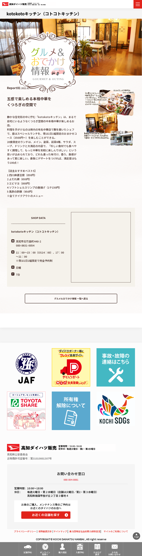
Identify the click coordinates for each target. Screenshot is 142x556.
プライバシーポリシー (25, 531)
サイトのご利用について (116, 531)
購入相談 (62, 552)
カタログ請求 (97, 553)
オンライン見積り (45, 553)
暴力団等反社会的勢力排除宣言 (84, 531)
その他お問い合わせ (114, 553)
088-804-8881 (71, 479)
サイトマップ (60, 531)
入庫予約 (80, 552)
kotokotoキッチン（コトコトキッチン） (44, 13)
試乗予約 (28, 552)
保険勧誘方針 (45, 531)
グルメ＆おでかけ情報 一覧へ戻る (71, 298)
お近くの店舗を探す (46, 514)
